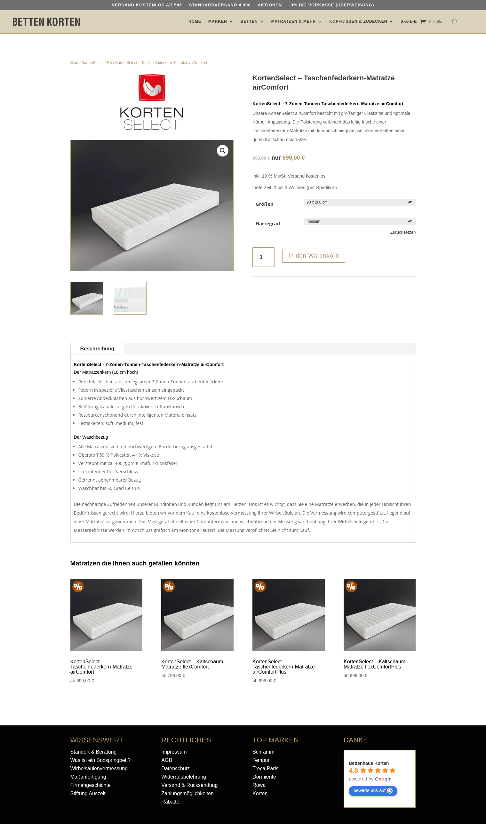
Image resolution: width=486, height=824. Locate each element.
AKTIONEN (270, 5)
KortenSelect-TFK (97, 62)
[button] (222, 150)
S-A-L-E (409, 21)
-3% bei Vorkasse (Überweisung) (331, 5)
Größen (265, 204)
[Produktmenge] (263, 257)
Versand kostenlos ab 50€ (147, 5)
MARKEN (217, 21)
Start (74, 62)
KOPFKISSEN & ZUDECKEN (358, 21)
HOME (194, 21)
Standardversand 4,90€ (220, 5)
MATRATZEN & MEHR (293, 21)
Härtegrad (268, 223)
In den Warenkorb (313, 255)
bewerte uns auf (373, 791)
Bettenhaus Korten (369, 763)
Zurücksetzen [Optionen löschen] (403, 232)
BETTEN (249, 21)
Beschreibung (97, 348)
